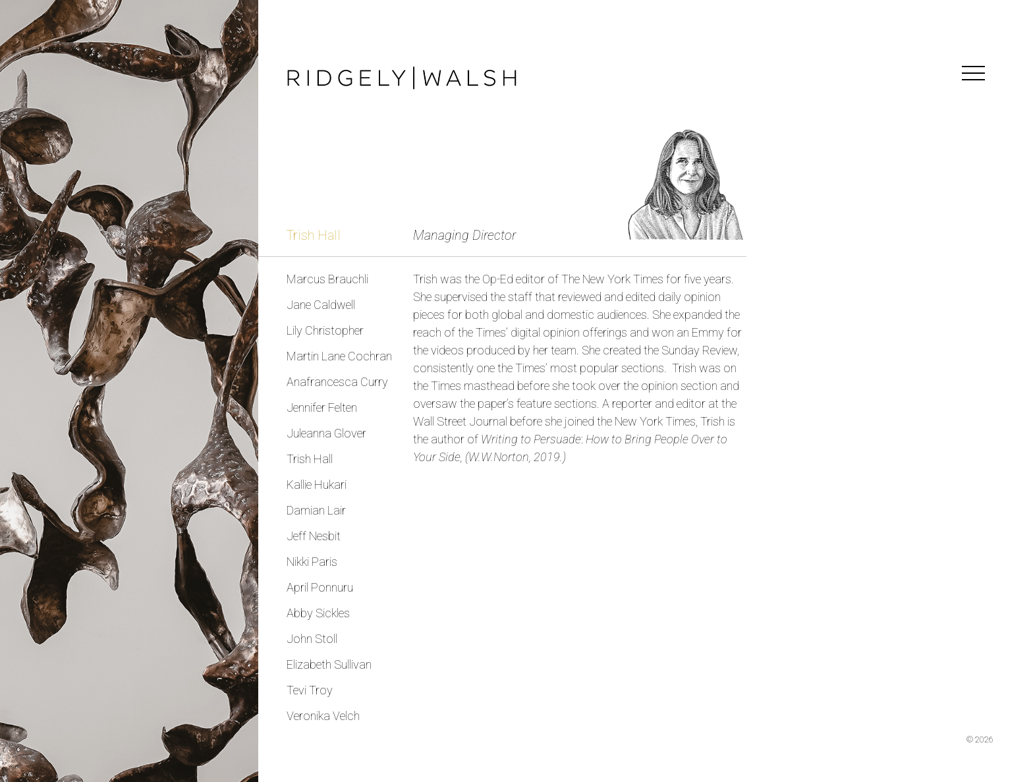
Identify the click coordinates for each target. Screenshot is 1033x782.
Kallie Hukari (317, 484)
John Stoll (312, 639)
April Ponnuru (320, 587)
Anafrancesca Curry (337, 382)
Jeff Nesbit (314, 536)
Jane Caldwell (321, 305)
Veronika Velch (323, 716)
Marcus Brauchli (327, 279)
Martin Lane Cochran (339, 356)
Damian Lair (316, 510)
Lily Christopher (325, 330)
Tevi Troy (310, 690)
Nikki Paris (312, 562)
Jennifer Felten (322, 407)
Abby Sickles (318, 613)
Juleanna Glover (326, 433)
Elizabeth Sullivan (329, 664)
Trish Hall (310, 459)
